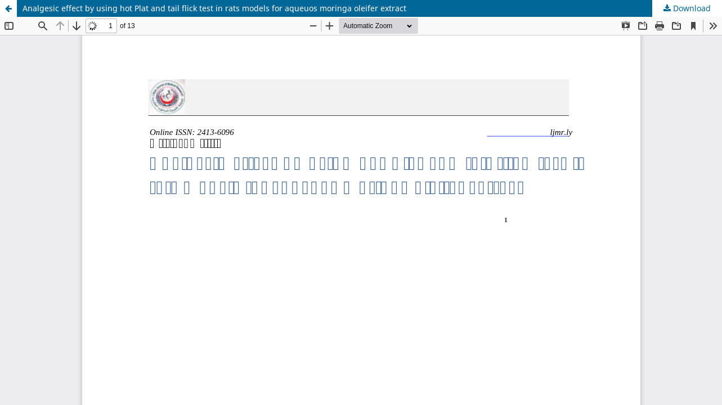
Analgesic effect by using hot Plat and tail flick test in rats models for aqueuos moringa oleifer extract (214, 8)
